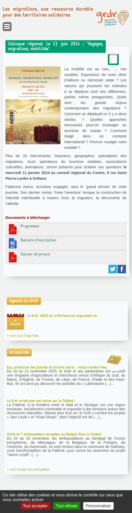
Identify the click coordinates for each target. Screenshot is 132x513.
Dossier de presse (29, 257)
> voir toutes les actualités (28, 469)
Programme (23, 229)
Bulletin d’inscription (32, 243)
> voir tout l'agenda (22, 336)
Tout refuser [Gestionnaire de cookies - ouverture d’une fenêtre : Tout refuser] (67, 506)
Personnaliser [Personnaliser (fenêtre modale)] (98, 506)
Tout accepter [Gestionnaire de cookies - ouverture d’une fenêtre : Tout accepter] (35, 506)
